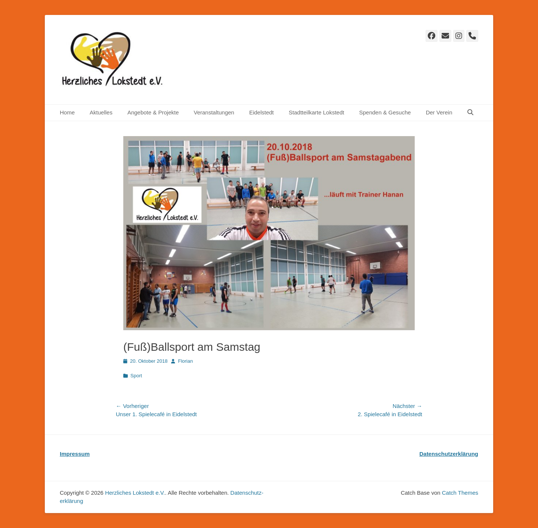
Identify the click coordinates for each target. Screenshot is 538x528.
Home (67, 112)
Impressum (75, 454)
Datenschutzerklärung (448, 454)
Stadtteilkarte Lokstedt (316, 112)
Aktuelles (101, 112)
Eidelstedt (261, 112)
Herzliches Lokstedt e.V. (135, 492)
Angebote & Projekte (153, 112)
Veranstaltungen (214, 112)
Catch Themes (460, 492)
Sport (136, 375)
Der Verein (439, 112)
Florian (185, 361)
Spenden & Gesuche (385, 112)
